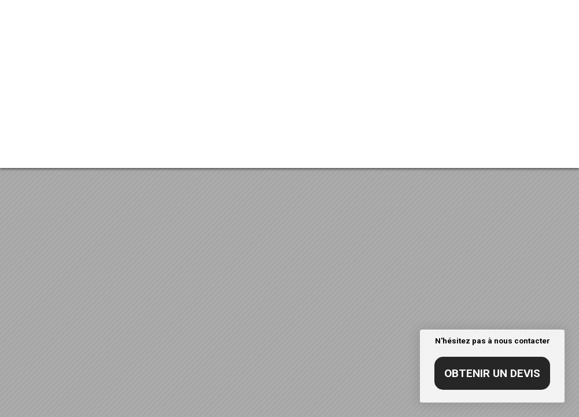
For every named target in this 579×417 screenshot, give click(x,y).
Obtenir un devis (492, 373)
